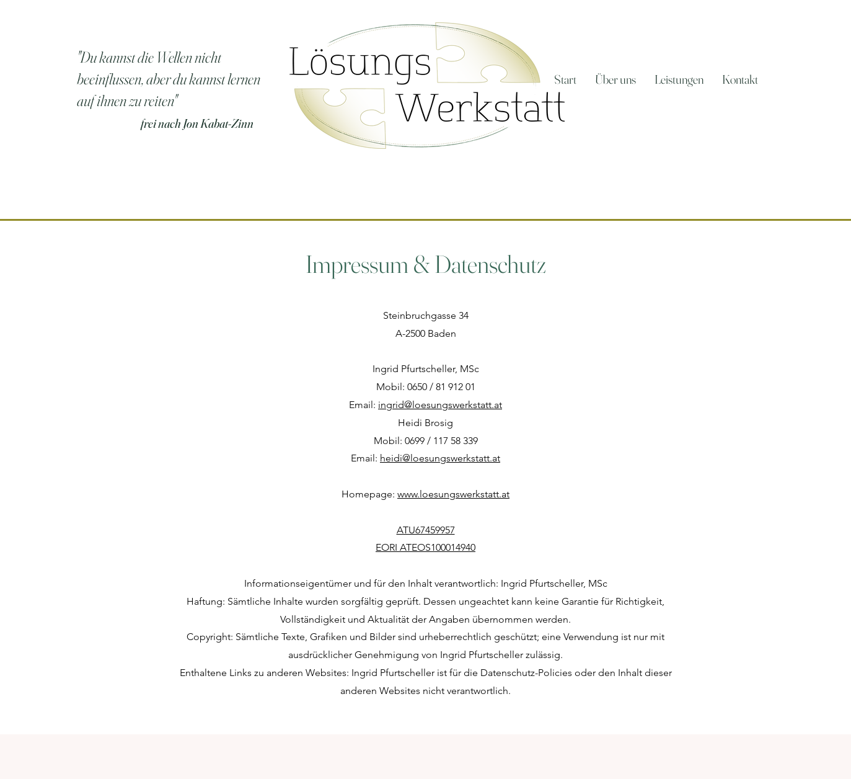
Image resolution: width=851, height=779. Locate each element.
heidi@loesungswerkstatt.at (440, 458)
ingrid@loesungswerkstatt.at (440, 405)
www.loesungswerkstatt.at (453, 494)
